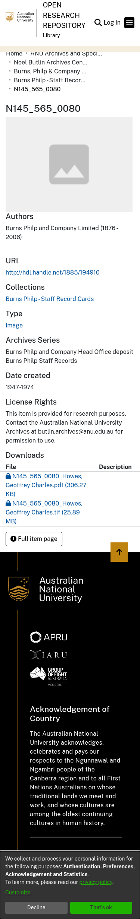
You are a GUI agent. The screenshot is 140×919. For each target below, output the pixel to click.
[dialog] (70, 885)
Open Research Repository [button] (64, 15)
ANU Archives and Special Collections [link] (67, 53)
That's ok (101, 907)
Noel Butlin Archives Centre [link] (51, 62)
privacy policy (96, 882)
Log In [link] (112, 22)
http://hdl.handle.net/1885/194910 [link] (53, 272)
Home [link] (14, 53)
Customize (18, 893)
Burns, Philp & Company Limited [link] (51, 71)
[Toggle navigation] (129, 22)
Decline (36, 907)
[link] (50, 298)
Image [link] (14, 325)
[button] (98, 22)
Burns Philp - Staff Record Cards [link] (51, 80)
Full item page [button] (33, 538)
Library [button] (51, 35)
